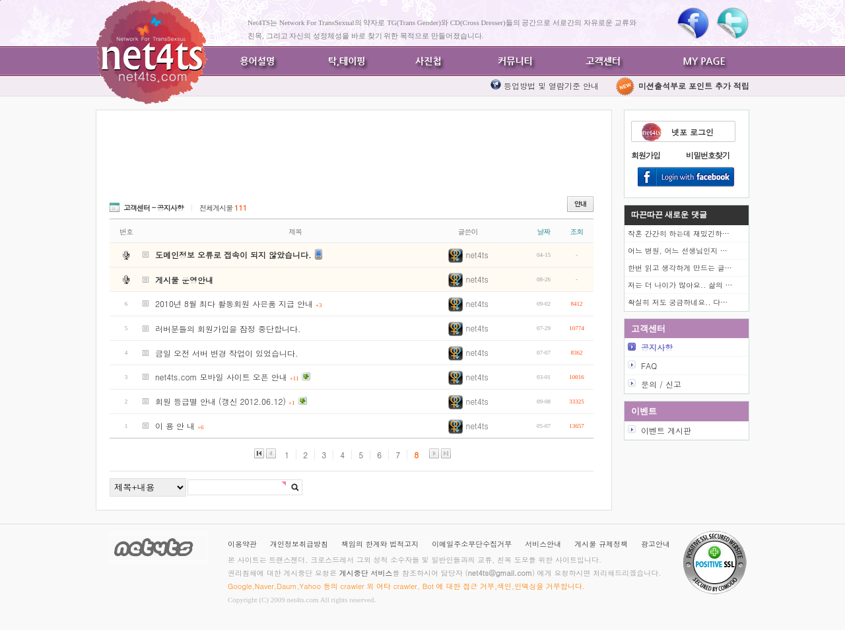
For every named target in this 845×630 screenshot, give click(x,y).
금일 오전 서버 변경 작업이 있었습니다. (226, 353)
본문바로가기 (0, 0)
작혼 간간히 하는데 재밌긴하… (678, 233)
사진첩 (429, 61)
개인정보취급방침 (299, 544)
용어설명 (257, 61)
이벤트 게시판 (666, 430)
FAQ (649, 365)
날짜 (544, 231)
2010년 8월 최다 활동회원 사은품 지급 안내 (238, 303)
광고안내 (655, 544)
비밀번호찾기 (707, 154)
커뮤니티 (515, 61)
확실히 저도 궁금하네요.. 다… (677, 302)
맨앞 (259, 453)
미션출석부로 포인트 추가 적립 (682, 85)
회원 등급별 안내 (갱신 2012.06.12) (225, 401)
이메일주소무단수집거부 (472, 544)
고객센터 (601, 61)
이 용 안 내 (179, 425)
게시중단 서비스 (366, 573)
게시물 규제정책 (601, 544)
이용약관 (242, 544)
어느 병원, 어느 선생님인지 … (677, 251)
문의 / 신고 (661, 384)
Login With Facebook (686, 177)
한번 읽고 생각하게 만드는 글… (680, 268)
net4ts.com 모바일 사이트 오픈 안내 (226, 376)
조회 (577, 231)
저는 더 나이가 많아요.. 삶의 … (680, 285)
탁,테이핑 (343, 61)
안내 (580, 204)
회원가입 (645, 154)
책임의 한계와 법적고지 (380, 544)
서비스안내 (543, 544)
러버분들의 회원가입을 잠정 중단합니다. (228, 328)
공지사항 (657, 347)
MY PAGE (706, 61)
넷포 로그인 (692, 131)
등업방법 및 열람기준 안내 (551, 85)
